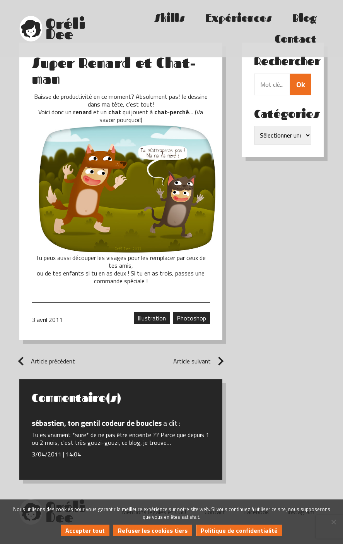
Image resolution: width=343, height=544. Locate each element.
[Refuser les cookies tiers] (333, 522)
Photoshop (191, 318)
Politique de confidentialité (239, 530)
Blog (304, 18)
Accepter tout (85, 530)
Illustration (152, 318)
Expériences (238, 18)
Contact (296, 39)
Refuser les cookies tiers (153, 530)
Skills (169, 18)
